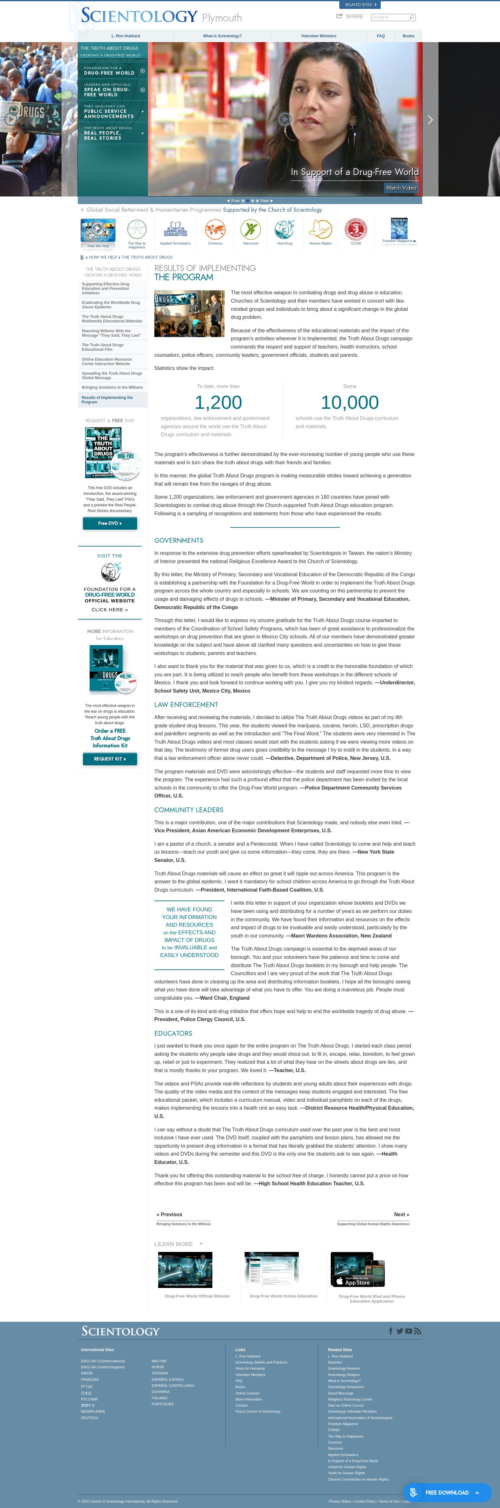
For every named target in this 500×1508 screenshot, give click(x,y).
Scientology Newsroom (346, 1387)
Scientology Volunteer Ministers (352, 1411)
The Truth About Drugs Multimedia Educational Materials (112, 318)
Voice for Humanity (250, 1368)
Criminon (215, 231)
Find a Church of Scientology (257, 1411)
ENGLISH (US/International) (103, 1361)
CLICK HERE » (110, 609)
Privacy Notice (340, 1501)
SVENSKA (160, 1373)
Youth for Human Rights (346, 1473)
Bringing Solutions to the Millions (112, 387)
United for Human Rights (347, 1467)
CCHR (356, 231)
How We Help (98, 246)
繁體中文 (88, 1405)
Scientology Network (344, 1368)
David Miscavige (340, 1393)
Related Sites (361, 5)
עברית (87, 1386)
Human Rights (320, 231)
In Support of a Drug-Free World (353, 1461)
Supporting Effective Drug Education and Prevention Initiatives (105, 288)
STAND (333, 1430)
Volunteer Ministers (318, 36)
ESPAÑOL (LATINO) (168, 1379)
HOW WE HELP (103, 257)
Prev (236, 200)
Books (409, 36)
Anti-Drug (285, 231)
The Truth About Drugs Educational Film (102, 347)
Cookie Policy (365, 1501)
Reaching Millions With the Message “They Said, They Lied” (111, 333)
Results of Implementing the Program (107, 399)
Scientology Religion (344, 1375)
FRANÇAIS (90, 1379)
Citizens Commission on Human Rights (358, 1479)
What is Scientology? (222, 36)
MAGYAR (159, 1361)
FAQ (381, 36)
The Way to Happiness (137, 232)
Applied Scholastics (175, 231)
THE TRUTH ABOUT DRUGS (147, 257)
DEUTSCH (89, 1418)
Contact (241, 1405)
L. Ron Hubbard (126, 36)
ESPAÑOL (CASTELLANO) (173, 1385)
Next (265, 200)
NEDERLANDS (93, 1411)
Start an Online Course (346, 1405)
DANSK (87, 1373)
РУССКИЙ (89, 1399)
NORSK (158, 1367)
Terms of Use (389, 1501)
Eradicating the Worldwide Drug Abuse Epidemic (111, 304)
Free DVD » (110, 523)
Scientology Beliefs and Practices (261, 1362)
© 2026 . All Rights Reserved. (128, 1501)
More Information (248, 1399)
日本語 (86, 1393)
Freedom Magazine (399, 242)
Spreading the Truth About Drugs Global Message (112, 375)
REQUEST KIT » (110, 759)
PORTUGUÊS (163, 1404)
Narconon (250, 231)
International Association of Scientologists (360, 1418)
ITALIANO (159, 1398)
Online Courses (247, 1393)
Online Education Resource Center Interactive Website (107, 361)
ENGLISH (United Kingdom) (103, 1367)
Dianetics (335, 1362)
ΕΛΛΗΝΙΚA (161, 1392)
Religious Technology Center (350, 1399)
